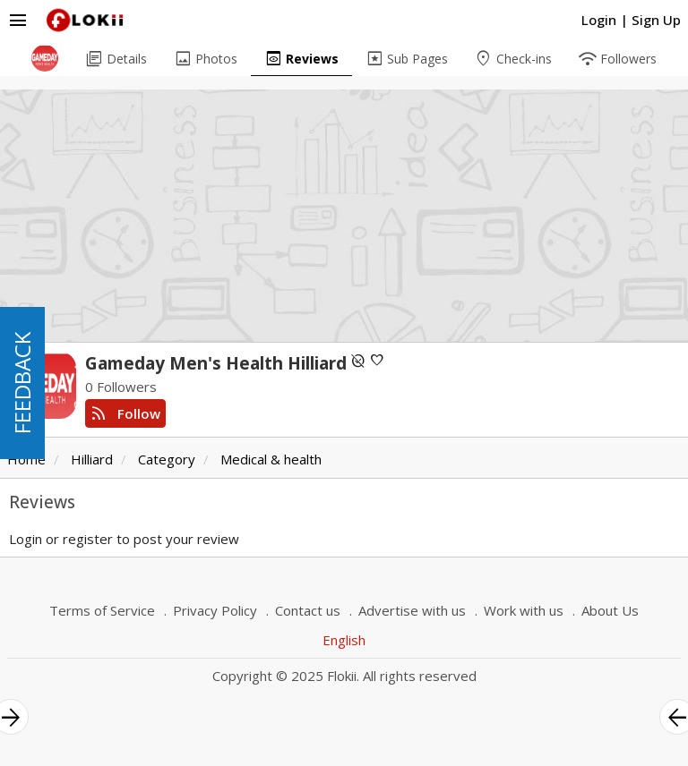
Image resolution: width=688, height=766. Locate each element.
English (344, 640)
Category (166, 459)
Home (26, 459)
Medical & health (271, 459)
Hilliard (92, 459)
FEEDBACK (22, 383)
